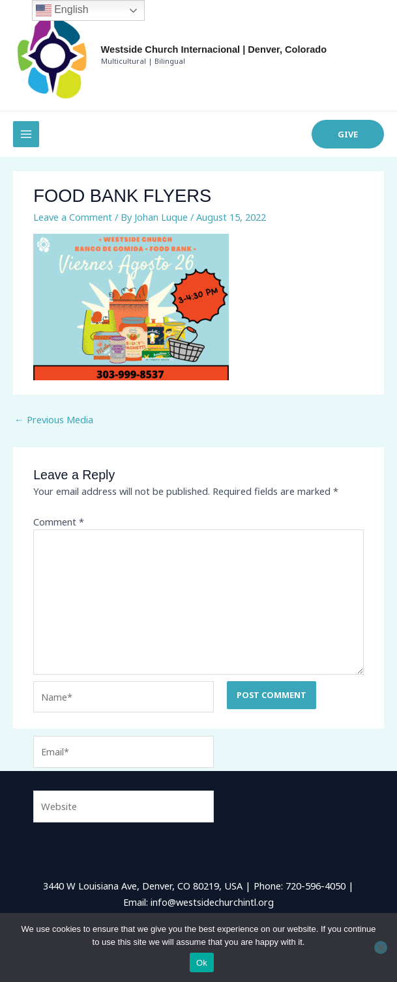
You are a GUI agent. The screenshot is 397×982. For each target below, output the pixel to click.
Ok (201, 963)
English (62, 10)
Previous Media (53, 419)
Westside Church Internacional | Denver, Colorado (214, 49)
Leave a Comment (72, 216)
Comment (58, 521)
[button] (348, 134)
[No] (380, 947)
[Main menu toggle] (26, 134)
